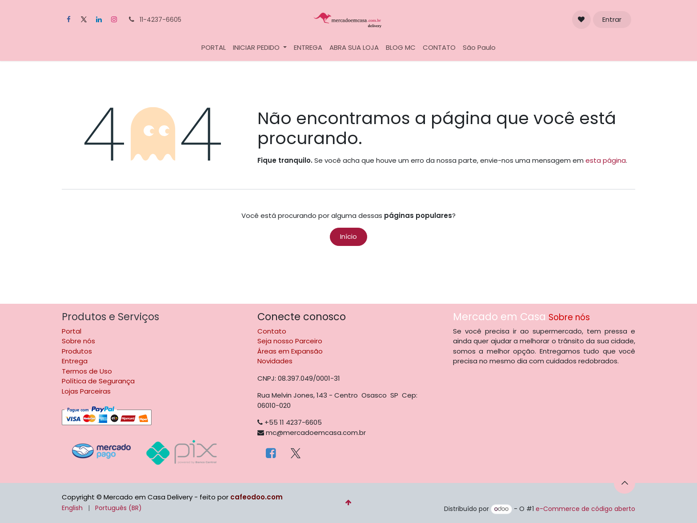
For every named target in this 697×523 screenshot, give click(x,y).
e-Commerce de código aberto (585, 508)
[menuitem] (213, 47)
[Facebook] (68, 19)
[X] (83, 19)
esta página (605, 160)
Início (348, 236)
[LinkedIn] (98, 19)
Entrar (611, 19)
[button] (624, 483)
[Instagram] (113, 19)
